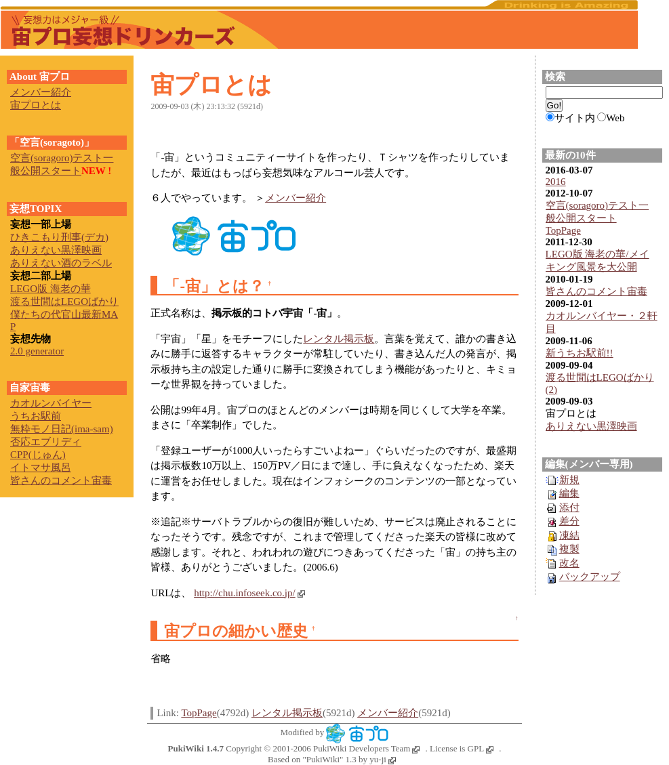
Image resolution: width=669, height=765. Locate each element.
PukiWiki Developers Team (366, 748)
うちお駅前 (35, 416)
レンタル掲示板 (338, 338)
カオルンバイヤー (51, 403)
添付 (563, 507)
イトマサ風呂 (40, 467)
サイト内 (574, 117)
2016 (556, 181)
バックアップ (583, 576)
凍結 (563, 535)
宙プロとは (211, 85)
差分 (563, 521)
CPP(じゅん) (38, 454)
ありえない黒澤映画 (591, 426)
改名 (563, 563)
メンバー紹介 (295, 197)
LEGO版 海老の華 (50, 288)
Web (615, 117)
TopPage (198, 712)
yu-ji (382, 759)
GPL (481, 748)
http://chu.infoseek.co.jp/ (249, 592)
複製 (563, 548)
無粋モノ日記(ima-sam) (61, 428)
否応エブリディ (45, 441)
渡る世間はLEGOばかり (64, 301)
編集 (563, 493)
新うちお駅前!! (579, 353)
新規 (563, 479)
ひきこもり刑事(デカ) (59, 237)
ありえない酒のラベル (61, 262)
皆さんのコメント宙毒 (596, 291)
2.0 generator (37, 351)
